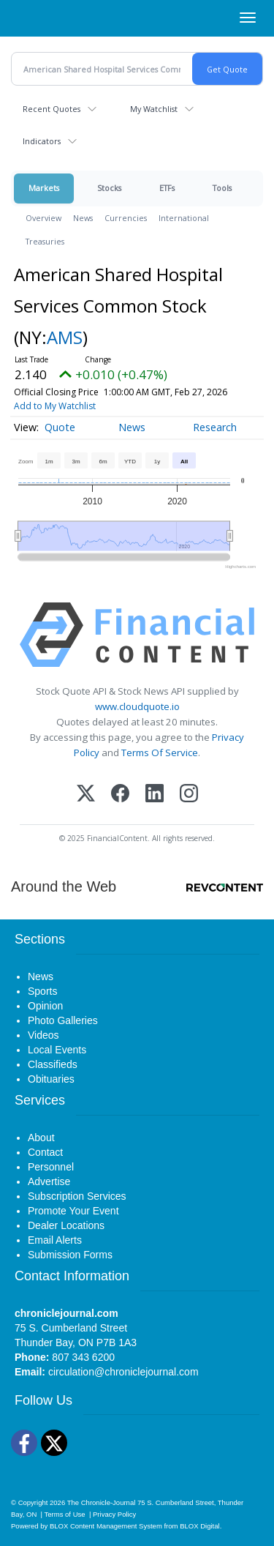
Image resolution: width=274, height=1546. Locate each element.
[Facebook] (120, 794)
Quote (60, 427)
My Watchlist (154, 108)
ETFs (167, 187)
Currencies (125, 217)
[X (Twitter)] (86, 794)
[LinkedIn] (155, 794)
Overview (43, 217)
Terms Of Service (159, 752)
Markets (43, 187)
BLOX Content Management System (106, 1526)
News (83, 217)
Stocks (109, 187)
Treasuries (45, 241)
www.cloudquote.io (137, 706)
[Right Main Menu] (247, 17)
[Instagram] (189, 794)
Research (215, 427)
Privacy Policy (114, 1514)
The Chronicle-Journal (101, 1502)
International (184, 217)
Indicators (42, 140)
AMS (65, 337)
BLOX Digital (199, 1526)
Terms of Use (65, 1514)
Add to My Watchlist (55, 406)
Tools (222, 187)
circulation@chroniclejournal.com (123, 1372)
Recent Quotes (51, 108)
